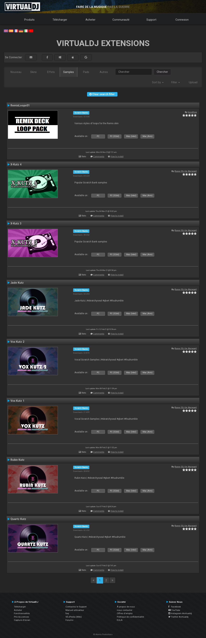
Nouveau (16, 72)
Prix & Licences (21, 616)
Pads (86, 72)
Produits (29, 19)
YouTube (174, 610)
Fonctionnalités (22, 613)
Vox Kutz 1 (17, 400)
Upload (193, 82)
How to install (117, 156)
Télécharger (60, 19)
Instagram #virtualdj (180, 613)
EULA (120, 620)
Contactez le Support (76, 606)
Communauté (120, 19)
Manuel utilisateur (74, 610)
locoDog (192, 112)
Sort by (158, 82)
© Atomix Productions (103, 634)
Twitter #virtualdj (178, 616)
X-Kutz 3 (16, 223)
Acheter (90, 19)
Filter (175, 82)
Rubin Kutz (17, 459)
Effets (51, 72)
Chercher (162, 71)
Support (151, 19)
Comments (98, 156)
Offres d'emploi (124, 613)
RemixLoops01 (20, 105)
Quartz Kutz (18, 519)
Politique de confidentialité (130, 616)
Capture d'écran (22, 620)
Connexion (182, 19)
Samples (68, 72)
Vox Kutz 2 (17, 341)
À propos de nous (126, 606)
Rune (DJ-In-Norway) (185, 171)
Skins (33, 72)
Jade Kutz (17, 282)
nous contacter (124, 610)
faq (67, 613)
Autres (104, 72)
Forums (69, 620)
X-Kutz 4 (16, 164)
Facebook (174, 606)
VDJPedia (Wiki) (73, 616)
